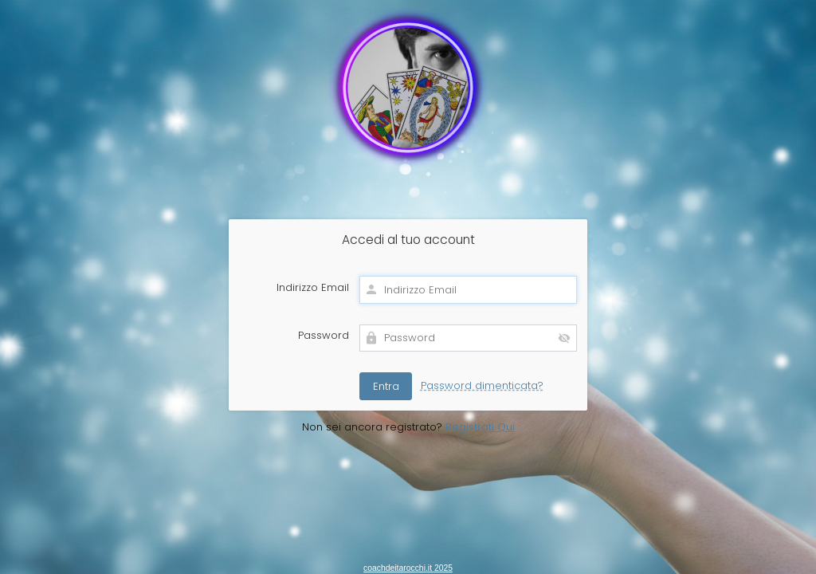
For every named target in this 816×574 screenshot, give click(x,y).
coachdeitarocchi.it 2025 (408, 568)
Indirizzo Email (313, 287)
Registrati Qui (480, 426)
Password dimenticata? (482, 385)
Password (323, 335)
